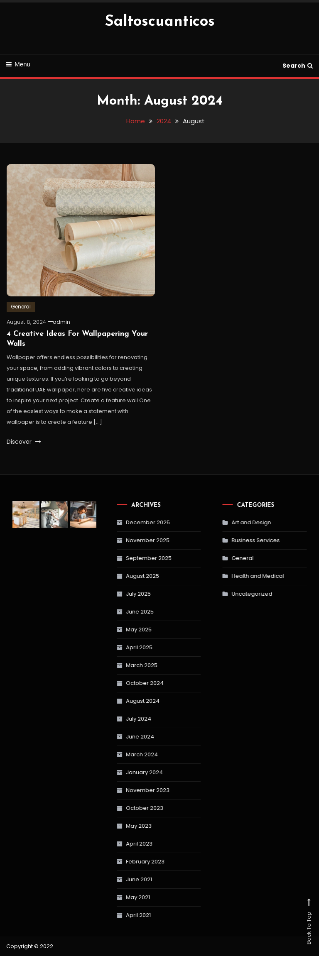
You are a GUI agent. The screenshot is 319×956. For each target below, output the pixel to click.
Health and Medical (241, 576)
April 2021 (120, 915)
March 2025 (124, 665)
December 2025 (130, 522)
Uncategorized (235, 594)
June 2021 (121, 879)
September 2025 (131, 558)
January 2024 (126, 772)
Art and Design (235, 522)
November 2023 (130, 790)
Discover (24, 442)
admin (61, 322)
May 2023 (121, 826)
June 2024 (122, 737)
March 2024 (124, 754)
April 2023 (121, 844)
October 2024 (127, 683)
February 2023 (127, 862)
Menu (18, 64)
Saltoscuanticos (160, 22)
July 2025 (120, 594)
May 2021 (120, 897)
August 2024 (125, 701)
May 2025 (121, 629)
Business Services (239, 540)
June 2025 (122, 612)
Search (297, 65)
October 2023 (127, 808)
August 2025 (125, 576)
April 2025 (121, 647)
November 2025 (130, 540)
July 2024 (121, 719)
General (21, 306)
